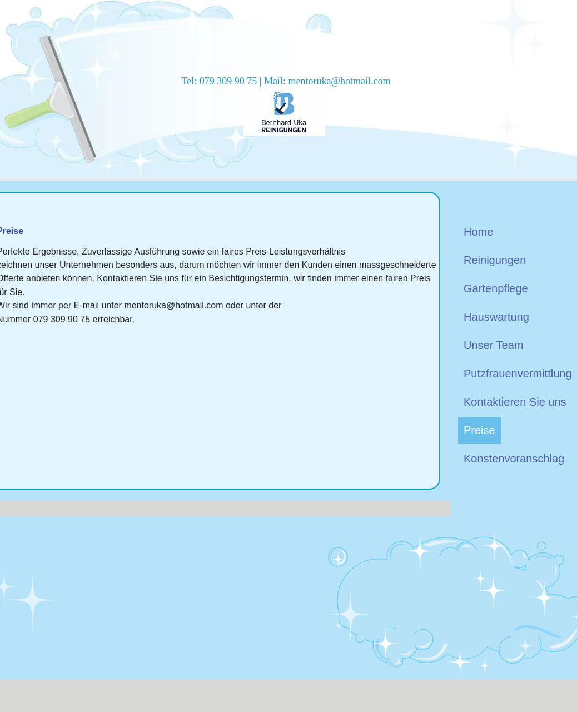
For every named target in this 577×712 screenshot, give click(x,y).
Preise (479, 430)
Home (478, 232)
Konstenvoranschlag (514, 458)
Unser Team (493, 345)
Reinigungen (495, 260)
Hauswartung (496, 317)
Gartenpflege (496, 288)
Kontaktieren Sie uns (515, 402)
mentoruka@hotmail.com (339, 81)
